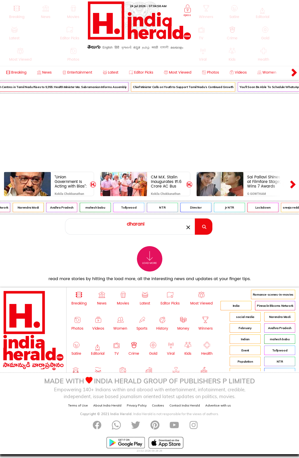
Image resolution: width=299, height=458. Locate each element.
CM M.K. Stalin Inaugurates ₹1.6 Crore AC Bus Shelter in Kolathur (166, 181)
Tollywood (133, 207)
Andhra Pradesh (65, 207)
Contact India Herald (184, 405)
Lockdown (267, 207)
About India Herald (107, 405)
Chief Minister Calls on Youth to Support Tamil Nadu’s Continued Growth (187, 87)
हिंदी (117, 47)
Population (245, 361)
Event (245, 350)
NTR (166, 207)
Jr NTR (233, 207)
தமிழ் (146, 47)
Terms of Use (78, 405)
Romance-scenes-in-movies (273, 294)
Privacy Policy (137, 405)
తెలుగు (94, 48)
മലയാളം (176, 47)
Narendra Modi (32, 207)
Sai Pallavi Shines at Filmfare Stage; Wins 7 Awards (264, 181)
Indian (245, 339)
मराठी (155, 47)
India (236, 306)
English (108, 47)
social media (245, 317)
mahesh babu (99, 207)
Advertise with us (218, 405)
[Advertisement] (149, 131)
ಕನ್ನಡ (136, 47)
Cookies (158, 405)
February (245, 328)
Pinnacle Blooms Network (275, 306)
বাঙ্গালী (164, 47)
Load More (149, 258)
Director (200, 207)
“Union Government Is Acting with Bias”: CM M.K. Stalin (71, 181)
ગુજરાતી (126, 47)
